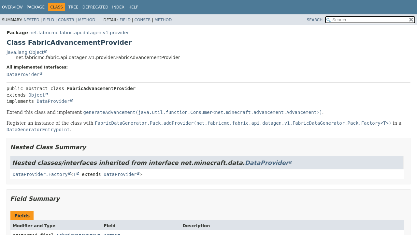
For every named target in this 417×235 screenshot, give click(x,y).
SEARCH (315, 20)
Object (36, 95)
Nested (31, 20)
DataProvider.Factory (40, 174)
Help (133, 7)
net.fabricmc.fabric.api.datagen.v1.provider (79, 32)
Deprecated (95, 7)
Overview (12, 7)
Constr (66, 20)
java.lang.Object (25, 52)
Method (86, 20)
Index (118, 7)
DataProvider (23, 74)
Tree (73, 7)
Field (48, 20)
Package (36, 7)
